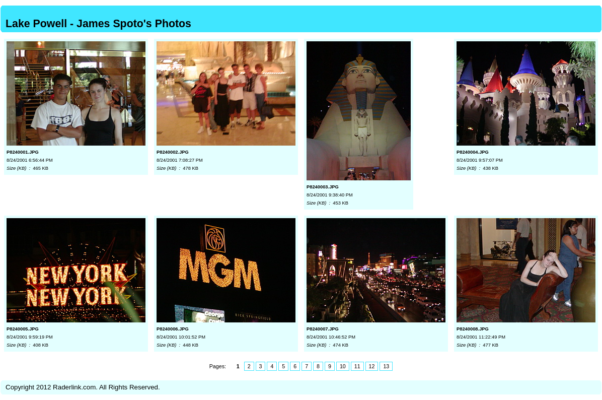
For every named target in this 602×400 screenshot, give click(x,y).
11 (357, 366)
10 (343, 366)
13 (386, 366)
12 (372, 366)
